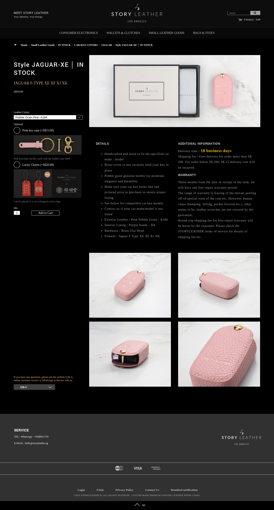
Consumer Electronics (79, 33)
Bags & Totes (203, 33)
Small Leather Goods (166, 33)
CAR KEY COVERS (86, 45)
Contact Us (152, 490)
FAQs (100, 490)
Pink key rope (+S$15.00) (38, 130)
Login (81, 490)
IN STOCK (64, 45)
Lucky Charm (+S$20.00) (38, 164)
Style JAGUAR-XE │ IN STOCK (134, 45)
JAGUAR (106, 45)
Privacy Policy (124, 490)
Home (24, 45)
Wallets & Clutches (123, 33)
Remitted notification (184, 490)
